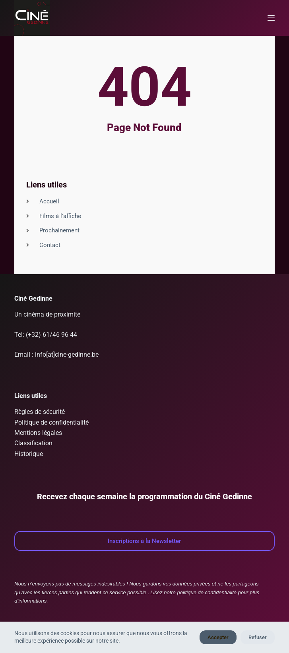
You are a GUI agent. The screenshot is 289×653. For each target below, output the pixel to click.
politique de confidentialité (207, 592)
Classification (33, 443)
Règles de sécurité (39, 411)
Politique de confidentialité (51, 422)
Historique (28, 454)
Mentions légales (38, 433)
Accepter (218, 637)
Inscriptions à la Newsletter (144, 541)
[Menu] (271, 17)
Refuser (257, 637)
